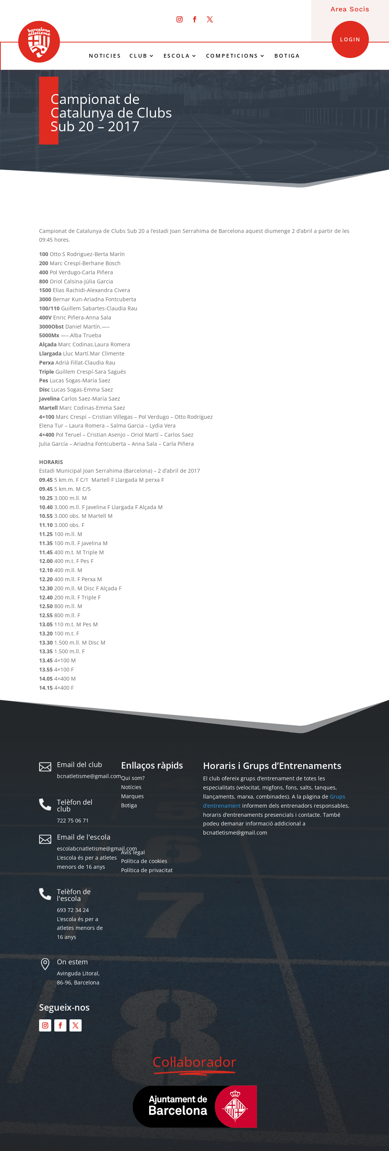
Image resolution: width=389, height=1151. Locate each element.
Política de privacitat (147, 870)
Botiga (129, 805)
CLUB (138, 55)
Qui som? (133, 777)
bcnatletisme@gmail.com (89, 776)
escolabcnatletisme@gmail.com (97, 848)
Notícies (131, 787)
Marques (132, 796)
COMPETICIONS (232, 55)
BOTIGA (287, 55)
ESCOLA (177, 55)
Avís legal (133, 852)
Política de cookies (144, 861)
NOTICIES (105, 55)
